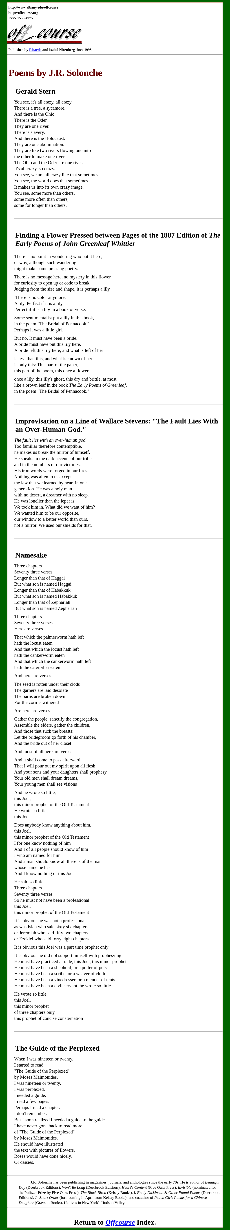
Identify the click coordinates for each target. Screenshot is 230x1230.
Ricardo (35, 50)
